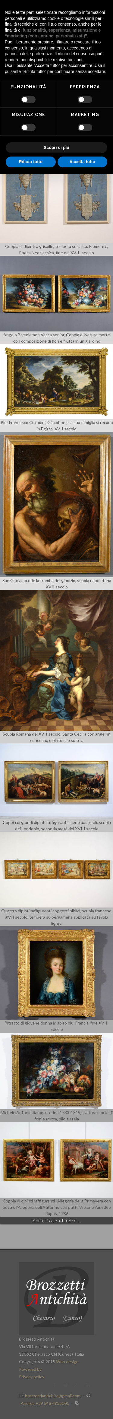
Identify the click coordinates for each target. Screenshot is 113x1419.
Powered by (30, 1369)
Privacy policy (31, 1376)
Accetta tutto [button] (82, 161)
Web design (67, 1361)
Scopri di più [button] (56, 147)
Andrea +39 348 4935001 (45, 1403)
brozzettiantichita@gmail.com (52, 1395)
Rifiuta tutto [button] (30, 161)
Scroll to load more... (56, 1220)
